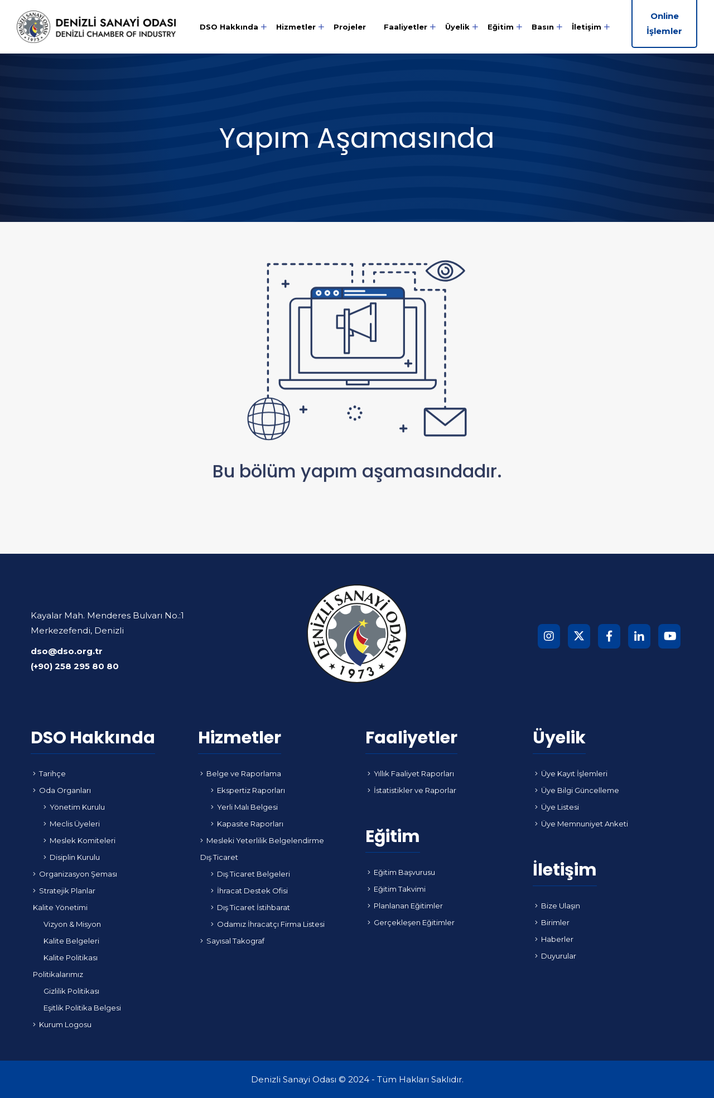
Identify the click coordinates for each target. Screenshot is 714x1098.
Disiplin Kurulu (72, 857)
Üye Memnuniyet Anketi (581, 823)
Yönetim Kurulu (74, 806)
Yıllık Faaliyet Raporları (411, 773)
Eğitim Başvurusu (401, 872)
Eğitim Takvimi (397, 888)
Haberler (554, 939)
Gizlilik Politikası (71, 990)
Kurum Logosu (62, 1024)
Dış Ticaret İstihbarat (250, 907)
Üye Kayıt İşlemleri (571, 773)
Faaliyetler (405, 26)
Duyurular (555, 955)
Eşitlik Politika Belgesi (82, 1007)
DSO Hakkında (229, 26)
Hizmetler (296, 26)
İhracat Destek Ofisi (249, 890)
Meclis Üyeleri (72, 823)
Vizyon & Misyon (72, 924)
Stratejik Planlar (64, 890)
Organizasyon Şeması (75, 873)
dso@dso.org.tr (67, 651)
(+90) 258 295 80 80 (75, 666)
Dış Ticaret (219, 857)
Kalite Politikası (71, 957)
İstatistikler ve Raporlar (412, 790)
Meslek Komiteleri (79, 840)
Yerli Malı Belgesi (244, 806)
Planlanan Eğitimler (405, 905)
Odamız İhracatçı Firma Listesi (268, 924)
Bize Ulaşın (557, 905)
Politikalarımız (58, 974)
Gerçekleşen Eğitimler (411, 922)
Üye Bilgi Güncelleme (577, 790)
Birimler (552, 922)
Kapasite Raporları (247, 823)
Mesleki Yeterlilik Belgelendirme (262, 840)
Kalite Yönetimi (60, 907)
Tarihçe (49, 773)
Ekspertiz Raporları (248, 790)
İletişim (586, 26)
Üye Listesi (557, 806)
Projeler (350, 26)
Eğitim (501, 26)
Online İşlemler (664, 23)
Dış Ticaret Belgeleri (250, 873)
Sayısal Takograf (232, 940)
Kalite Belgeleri (71, 940)
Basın (543, 26)
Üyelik (457, 26)
